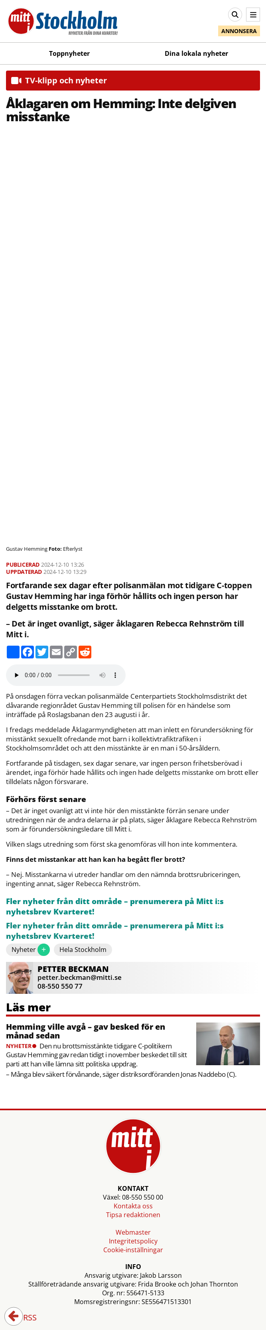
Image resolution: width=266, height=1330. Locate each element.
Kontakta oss (133, 1206)
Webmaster (133, 1232)
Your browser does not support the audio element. (66, 675)
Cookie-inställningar (133, 1249)
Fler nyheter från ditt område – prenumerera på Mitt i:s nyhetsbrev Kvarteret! (115, 907)
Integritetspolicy (133, 1241)
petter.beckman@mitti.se (79, 977)
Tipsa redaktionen (133, 1214)
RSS (24, 1318)
